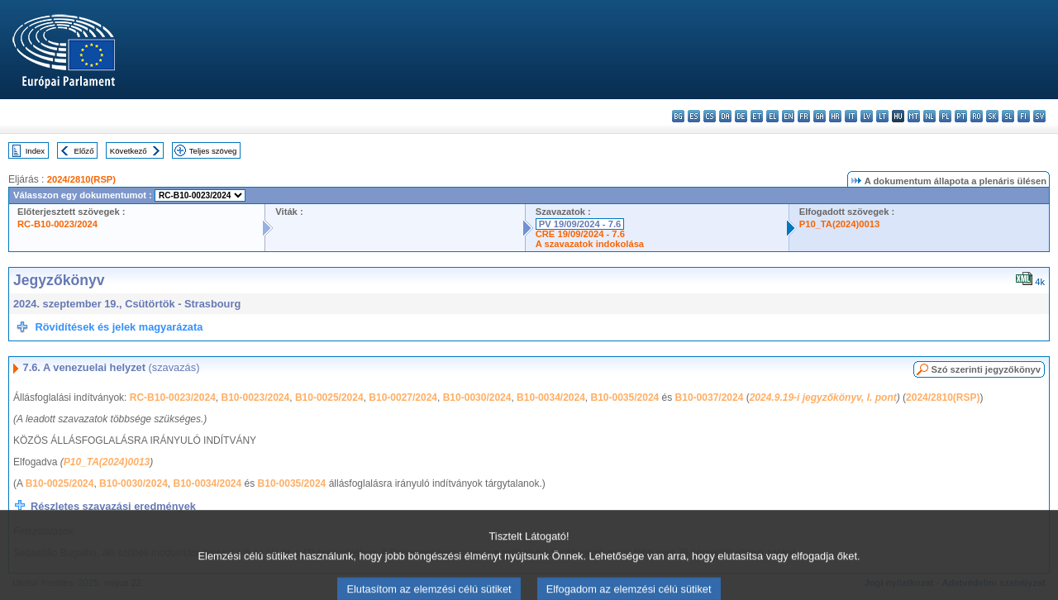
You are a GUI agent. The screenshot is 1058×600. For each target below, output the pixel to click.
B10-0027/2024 (403, 397)
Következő (128, 150)
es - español (694, 116)
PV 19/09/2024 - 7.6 (580, 224)
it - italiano (851, 116)
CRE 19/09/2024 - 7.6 (580, 234)
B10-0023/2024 (255, 397)
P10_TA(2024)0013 (839, 224)
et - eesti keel (757, 116)
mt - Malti (914, 116)
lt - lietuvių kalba (882, 116)
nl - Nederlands (929, 116)
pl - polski (945, 116)
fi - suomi (1023, 116)
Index (35, 150)
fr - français (804, 116)
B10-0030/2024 (477, 397)
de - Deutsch (741, 116)
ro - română (976, 116)
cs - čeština (709, 116)
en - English (788, 116)
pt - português (961, 116)
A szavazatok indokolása (590, 244)
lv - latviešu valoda (866, 116)
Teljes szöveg (213, 150)
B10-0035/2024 (625, 397)
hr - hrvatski (835, 116)
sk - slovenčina (992, 116)
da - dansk (725, 116)
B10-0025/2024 (329, 397)
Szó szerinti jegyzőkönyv (986, 369)
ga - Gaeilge (819, 116)
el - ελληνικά (772, 116)
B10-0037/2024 (709, 397)
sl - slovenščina (1008, 116)
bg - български (678, 116)
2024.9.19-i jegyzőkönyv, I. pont (823, 397)
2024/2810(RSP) (81, 179)
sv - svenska (1039, 116)
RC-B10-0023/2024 (57, 224)
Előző (84, 150)
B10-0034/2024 (551, 397)
